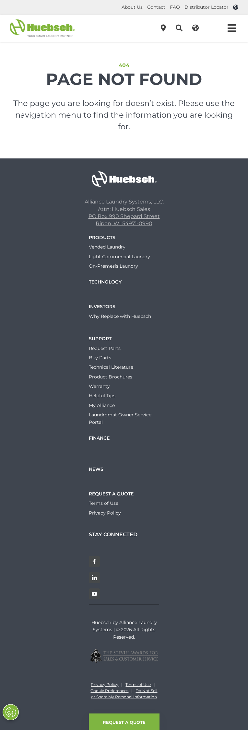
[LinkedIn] (94, 577)
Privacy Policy (104, 684)
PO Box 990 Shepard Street (124, 216)
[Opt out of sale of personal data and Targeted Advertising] (11, 712)
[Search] (179, 28)
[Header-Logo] (42, 22)
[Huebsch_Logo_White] (124, 174)
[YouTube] (94, 593)
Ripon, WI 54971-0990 (124, 223)
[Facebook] (94, 561)
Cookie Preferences (109, 690)
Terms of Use (138, 684)
